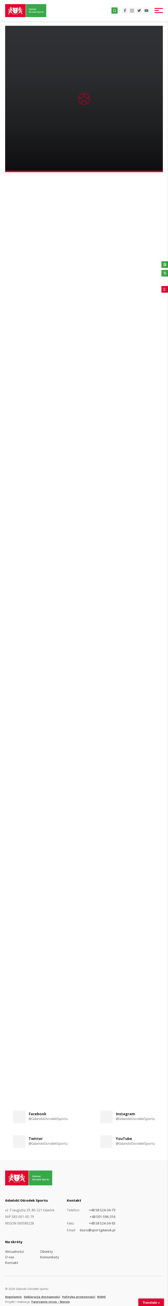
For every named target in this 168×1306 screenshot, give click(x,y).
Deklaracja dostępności (42, 1297)
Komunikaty (49, 1257)
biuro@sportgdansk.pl (97, 1230)
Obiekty (46, 1251)
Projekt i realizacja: (37, 1302)
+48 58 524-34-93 (102, 1223)
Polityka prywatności (78, 1297)
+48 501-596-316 (102, 1216)
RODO (101, 1297)
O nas (9, 1257)
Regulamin (13, 1297)
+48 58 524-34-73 (102, 1210)
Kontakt (11, 1262)
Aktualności (14, 1251)
